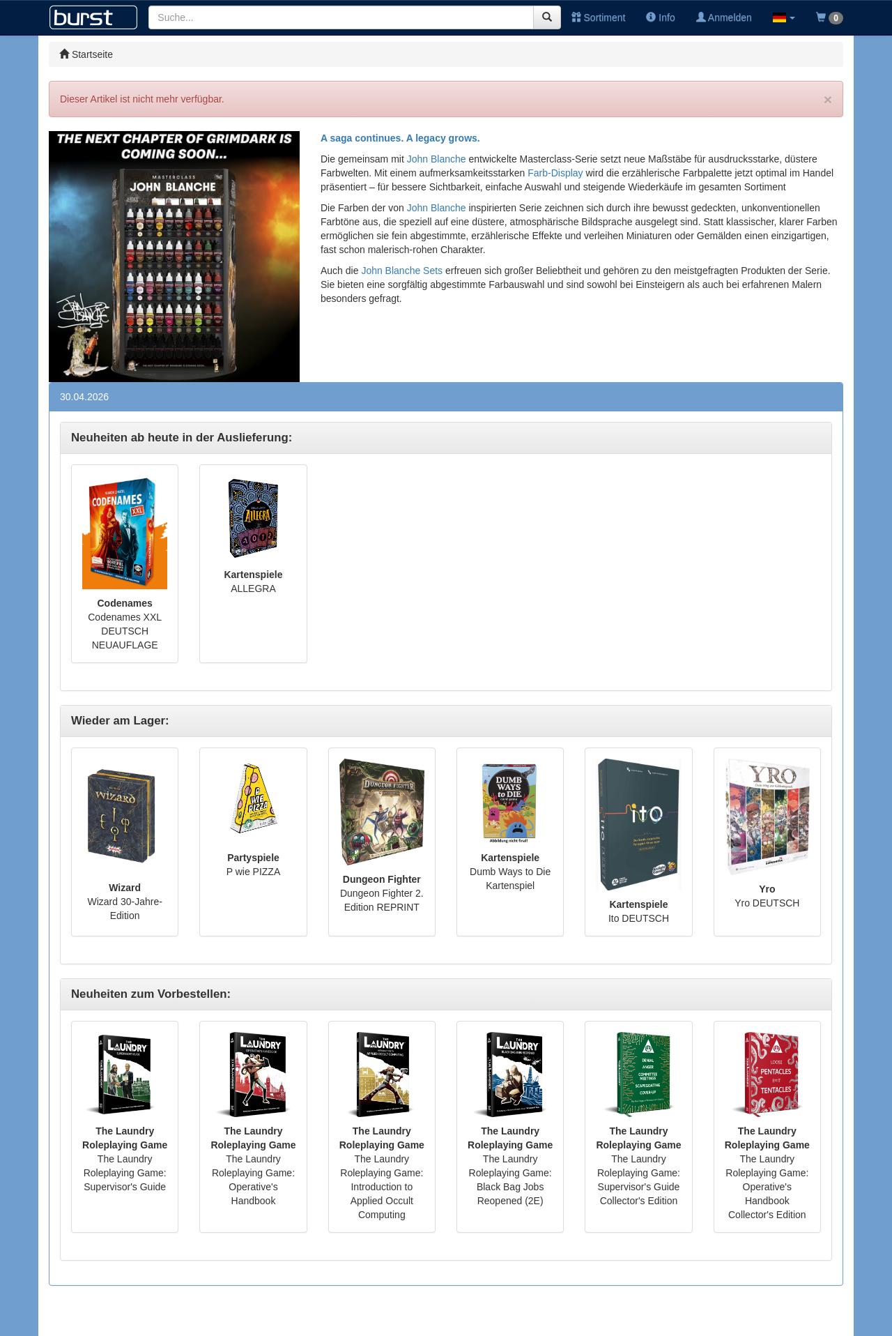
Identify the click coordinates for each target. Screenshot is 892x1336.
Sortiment (598, 17)
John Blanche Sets (402, 270)
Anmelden (724, 17)
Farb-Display (555, 173)
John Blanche (436, 159)
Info (660, 17)
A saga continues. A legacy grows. (400, 138)
